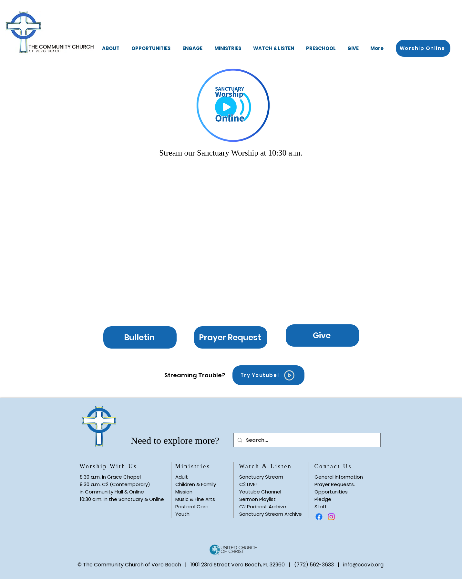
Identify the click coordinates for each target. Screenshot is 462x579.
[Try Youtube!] (268, 375)
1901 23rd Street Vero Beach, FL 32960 (237, 564)
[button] (111, 48)
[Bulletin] (140, 337)
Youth (182, 514)
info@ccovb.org (363, 564)
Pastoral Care (192, 506)
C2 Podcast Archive (262, 506)
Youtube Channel (260, 491)
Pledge (322, 499)
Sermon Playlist (257, 499)
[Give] (322, 335)
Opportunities (331, 491)
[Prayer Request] (230, 337)
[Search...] (306, 440)
